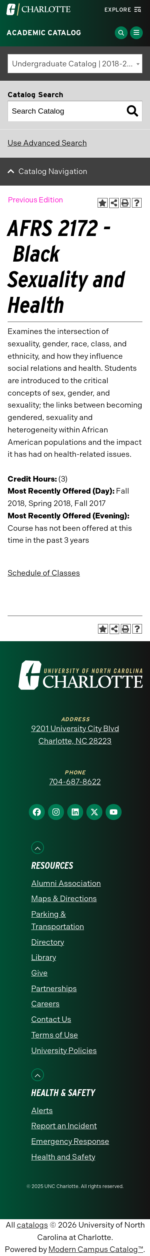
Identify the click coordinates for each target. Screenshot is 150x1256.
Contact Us (51, 1019)
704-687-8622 (75, 781)
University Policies (64, 1050)
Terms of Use (54, 1035)
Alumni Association (66, 883)
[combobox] (75, 63)
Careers (45, 1003)
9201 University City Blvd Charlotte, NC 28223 (75, 735)
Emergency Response (70, 1141)
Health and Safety (63, 1157)
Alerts (42, 1110)
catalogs (32, 1225)
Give (39, 973)
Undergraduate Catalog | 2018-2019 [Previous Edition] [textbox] (77, 63)
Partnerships (54, 988)
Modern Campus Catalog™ (95, 1249)
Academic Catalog (43, 33)
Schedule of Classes (44, 573)
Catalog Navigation (52, 171)
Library (43, 957)
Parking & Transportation (57, 920)
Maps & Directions (64, 898)
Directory (47, 942)
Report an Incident (64, 1125)
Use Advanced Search (47, 143)
